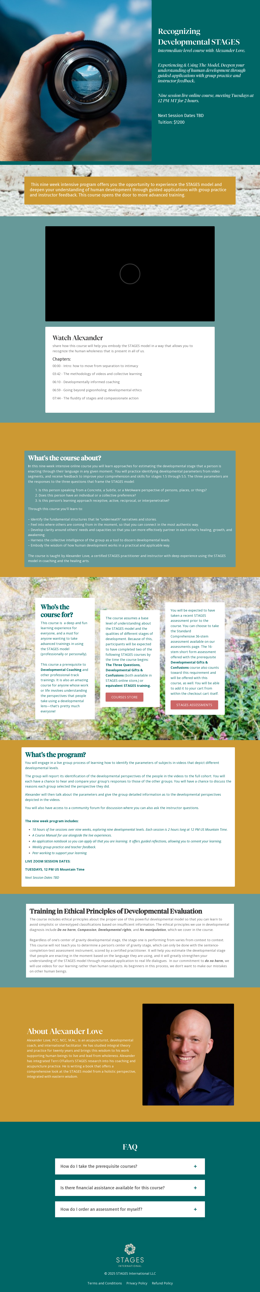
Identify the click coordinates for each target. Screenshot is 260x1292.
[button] (124, 697)
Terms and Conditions (105, 1283)
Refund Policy (162, 1283)
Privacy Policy (136, 1283)
